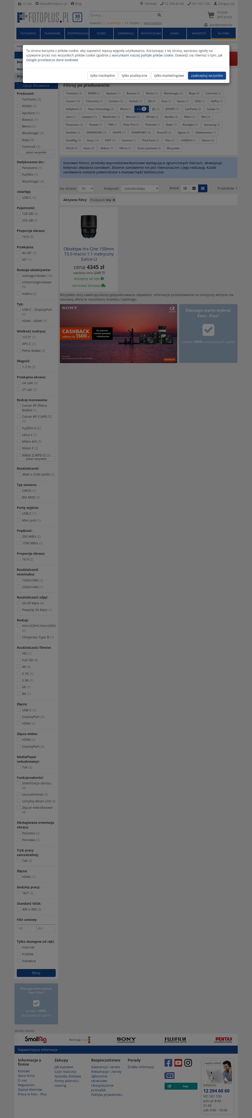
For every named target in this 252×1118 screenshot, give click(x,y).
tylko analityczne (134, 75)
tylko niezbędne (102, 75)
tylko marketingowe (169, 75)
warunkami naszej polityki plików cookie (142, 55)
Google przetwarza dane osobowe (52, 60)
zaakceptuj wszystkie (207, 75)
